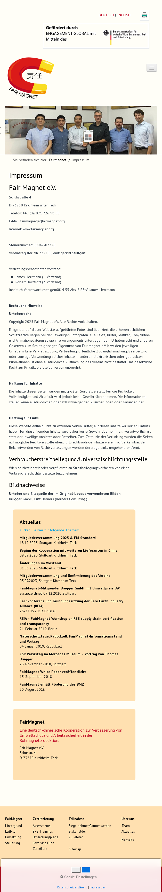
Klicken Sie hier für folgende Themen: (49, 530)
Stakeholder (77, 831)
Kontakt (31, 879)
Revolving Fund (43, 843)
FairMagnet (57, 160)
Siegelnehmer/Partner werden (90, 826)
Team (126, 826)
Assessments (41, 826)
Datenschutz (14, 879)
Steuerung (12, 843)
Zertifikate (40, 849)
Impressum (48, 879)
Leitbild (10, 831)
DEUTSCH (106, 15)
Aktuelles (128, 831)
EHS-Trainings (43, 831)
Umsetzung (13, 837)
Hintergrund (13, 826)
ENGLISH (124, 15)
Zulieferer (76, 837)
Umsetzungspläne (45, 837)
